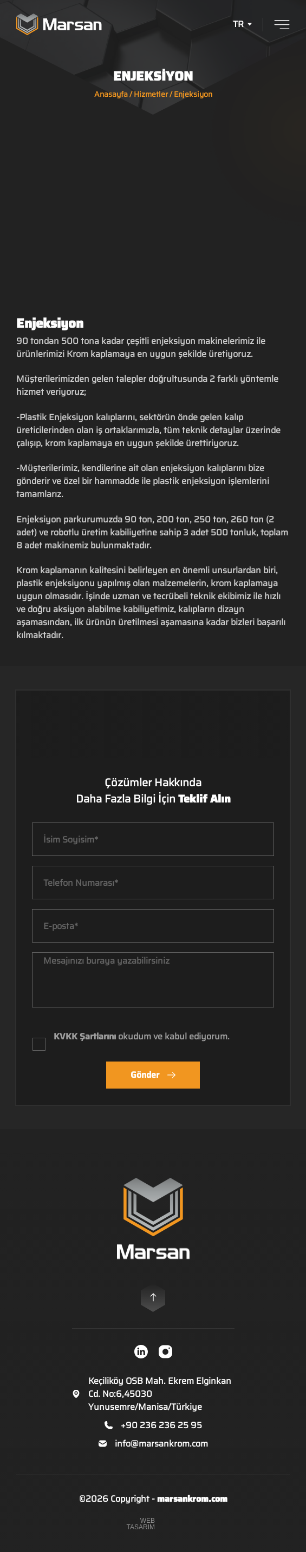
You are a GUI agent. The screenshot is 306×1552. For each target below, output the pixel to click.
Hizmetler (151, 94)
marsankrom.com (192, 1498)
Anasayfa (111, 94)
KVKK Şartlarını (85, 1036)
